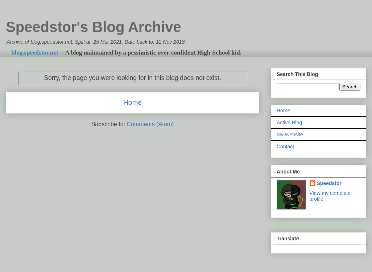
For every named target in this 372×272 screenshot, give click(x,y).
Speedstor (329, 183)
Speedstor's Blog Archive (93, 27)
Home (132, 102)
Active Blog (289, 122)
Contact (285, 146)
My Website (290, 134)
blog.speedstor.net (34, 52)
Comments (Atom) (150, 124)
